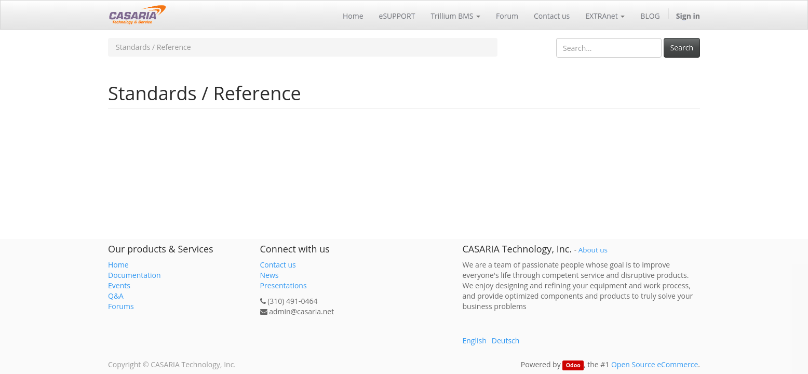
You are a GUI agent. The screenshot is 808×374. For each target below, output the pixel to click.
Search (681, 47)
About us (593, 250)
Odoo (573, 365)
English (475, 340)
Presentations (283, 285)
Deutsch (506, 340)
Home (118, 265)
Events (119, 285)
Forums (121, 306)
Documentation (134, 275)
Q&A (116, 296)
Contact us (278, 265)
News (269, 275)
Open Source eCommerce (654, 364)
